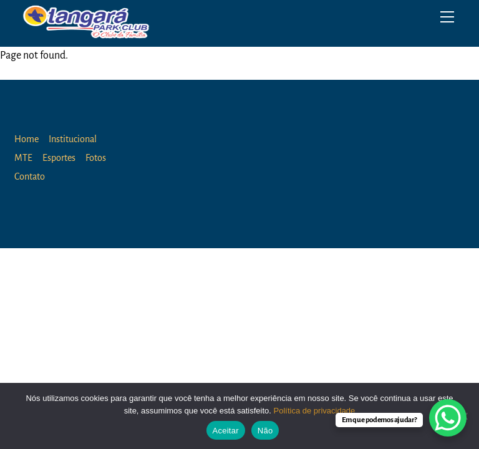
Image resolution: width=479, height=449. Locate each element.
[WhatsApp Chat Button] (448, 418)
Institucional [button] (73, 139)
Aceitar (226, 430)
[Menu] (447, 16)
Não (265, 430)
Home (26, 139)
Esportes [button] (58, 158)
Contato (29, 176)
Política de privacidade (315, 410)
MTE (23, 158)
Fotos (95, 158)
